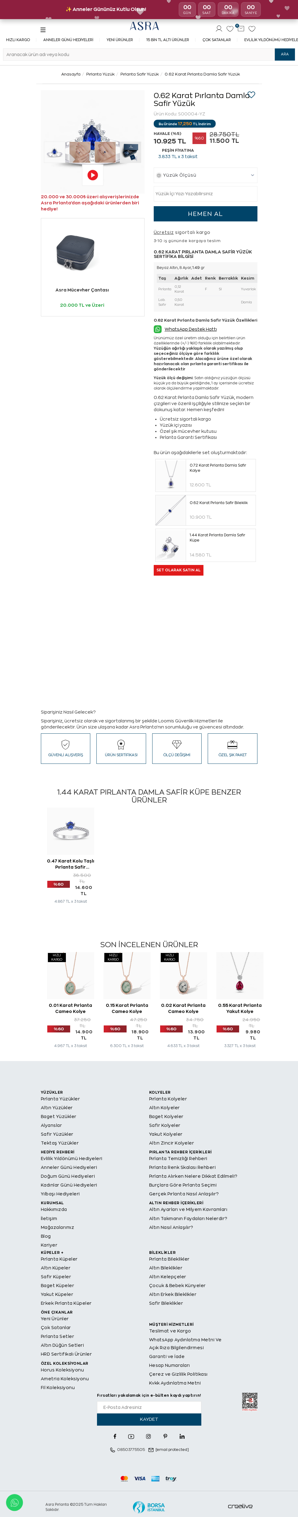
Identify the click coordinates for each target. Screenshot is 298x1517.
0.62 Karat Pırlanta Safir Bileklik (219, 503)
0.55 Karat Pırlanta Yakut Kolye (240, 1008)
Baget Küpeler (57, 1285)
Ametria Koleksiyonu (65, 1379)
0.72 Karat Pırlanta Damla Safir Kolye (218, 468)
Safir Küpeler (56, 1277)
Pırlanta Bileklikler (169, 1259)
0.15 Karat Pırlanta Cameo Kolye (127, 1008)
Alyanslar (51, 1125)
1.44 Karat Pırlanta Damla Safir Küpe (217, 537)
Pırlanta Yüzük (100, 74)
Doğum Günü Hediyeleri (68, 1176)
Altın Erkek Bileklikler (173, 1294)
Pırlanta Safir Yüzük (139, 74)
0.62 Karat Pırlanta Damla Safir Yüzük (202, 74)
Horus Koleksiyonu (62, 1370)
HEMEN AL (205, 214)
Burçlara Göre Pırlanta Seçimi (183, 1185)
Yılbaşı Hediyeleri (60, 1194)
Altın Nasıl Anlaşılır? (171, 1227)
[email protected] (172, 1450)
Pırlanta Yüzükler (60, 1099)
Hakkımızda (54, 1209)
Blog (46, 1236)
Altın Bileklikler (166, 1268)
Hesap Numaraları (169, 1365)
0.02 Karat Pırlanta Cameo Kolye (183, 1008)
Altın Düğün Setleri (62, 1345)
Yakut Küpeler (57, 1294)
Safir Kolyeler (165, 1125)
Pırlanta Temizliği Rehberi (178, 1158)
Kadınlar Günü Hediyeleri (69, 1185)
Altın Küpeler (56, 1268)
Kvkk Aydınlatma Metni (175, 1383)
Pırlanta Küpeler (59, 1259)
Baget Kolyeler (166, 1116)
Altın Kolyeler (164, 1108)
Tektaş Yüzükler (60, 1143)
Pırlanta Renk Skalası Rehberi (182, 1167)
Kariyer (49, 1245)
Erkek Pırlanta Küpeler (66, 1303)
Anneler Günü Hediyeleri (68, 40)
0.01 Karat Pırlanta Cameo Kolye (70, 1008)
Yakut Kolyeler (166, 1134)
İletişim (49, 1218)
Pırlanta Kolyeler (168, 1099)
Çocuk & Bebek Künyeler (177, 1285)
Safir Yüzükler (57, 1134)
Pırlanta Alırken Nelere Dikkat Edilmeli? (193, 1176)
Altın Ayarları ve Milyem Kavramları (188, 1209)
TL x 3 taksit (178, 156)
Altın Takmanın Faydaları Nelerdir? (188, 1218)
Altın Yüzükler (57, 1108)
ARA (285, 54)
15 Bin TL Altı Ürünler (167, 40)
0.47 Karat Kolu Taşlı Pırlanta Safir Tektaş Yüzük (70, 864)
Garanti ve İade (167, 1356)
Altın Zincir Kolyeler (171, 1143)
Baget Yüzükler (59, 1116)
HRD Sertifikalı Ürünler (66, 1354)
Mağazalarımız (57, 1227)
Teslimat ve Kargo (170, 1331)
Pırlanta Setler (57, 1336)
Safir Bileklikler (166, 1303)
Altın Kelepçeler (167, 1277)
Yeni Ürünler (120, 40)
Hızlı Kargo (18, 40)
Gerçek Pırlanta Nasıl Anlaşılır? (184, 1194)
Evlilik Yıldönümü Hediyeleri (71, 1158)
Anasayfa (71, 74)
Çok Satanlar (217, 40)
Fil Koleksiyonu (58, 1387)
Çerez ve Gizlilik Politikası (178, 1374)
